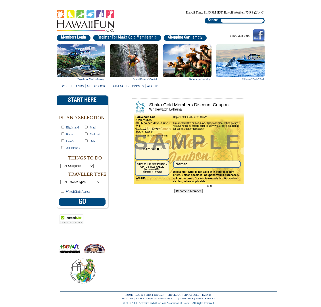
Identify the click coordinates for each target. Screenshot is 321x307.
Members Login (73, 37)
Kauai (69, 134)
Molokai (95, 134)
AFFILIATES (186, 298)
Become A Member (188, 191)
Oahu (93, 141)
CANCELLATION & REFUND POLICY (156, 298)
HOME (62, 86)
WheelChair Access (78, 191)
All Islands (73, 148)
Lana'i (70, 141)
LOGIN (139, 294)
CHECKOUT (174, 294)
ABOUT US (154, 86)
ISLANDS (77, 86)
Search (213, 20)
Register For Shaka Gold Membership (127, 37)
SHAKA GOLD (119, 86)
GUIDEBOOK (96, 86)
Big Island (72, 127)
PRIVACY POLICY (206, 298)
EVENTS (138, 86)
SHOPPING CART (155, 294)
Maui (93, 127)
